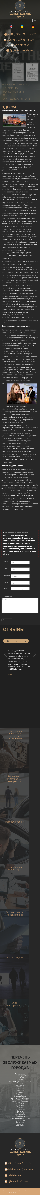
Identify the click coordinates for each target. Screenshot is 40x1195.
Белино (20, 1083)
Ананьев (20, 1077)
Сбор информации (14, 1004)
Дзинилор (20, 1113)
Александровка (20, 1076)
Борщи (20, 1092)
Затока (20, 1124)
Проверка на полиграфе (14, 868)
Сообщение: (8, 596)
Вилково (20, 1105)
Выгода (20, 1107)
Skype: (6, 582)
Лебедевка (20, 1116)
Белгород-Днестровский (20, 1081)
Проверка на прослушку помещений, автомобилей (14, 735)
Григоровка (20, 1109)
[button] (5, 658)
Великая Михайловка (20, 1098)
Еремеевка (20, 1115)
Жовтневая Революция (20, 1118)
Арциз (20, 1079)
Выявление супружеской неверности (14, 778)
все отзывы (16, 641)
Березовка (20, 1089)
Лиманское (20, 1074)
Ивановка (20, 1126)
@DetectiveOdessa (20, 50)
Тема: (5, 588)
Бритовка (20, 1094)
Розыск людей (14, 957)
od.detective (20, 45)
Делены (20, 1111)
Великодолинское (20, 1102)
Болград (20, 1090)
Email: (6, 568)
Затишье (20, 1122)
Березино (20, 1087)
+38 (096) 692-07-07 (20, 34)
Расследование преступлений (14, 913)
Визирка (20, 1103)
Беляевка (20, 1085)
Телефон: (7, 575)
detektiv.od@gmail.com (20, 39)
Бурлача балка (20, 1096)
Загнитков (20, 1120)
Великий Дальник (20, 1100)
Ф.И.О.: (6, 562)
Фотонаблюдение (15, 821)
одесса (20, 14)
